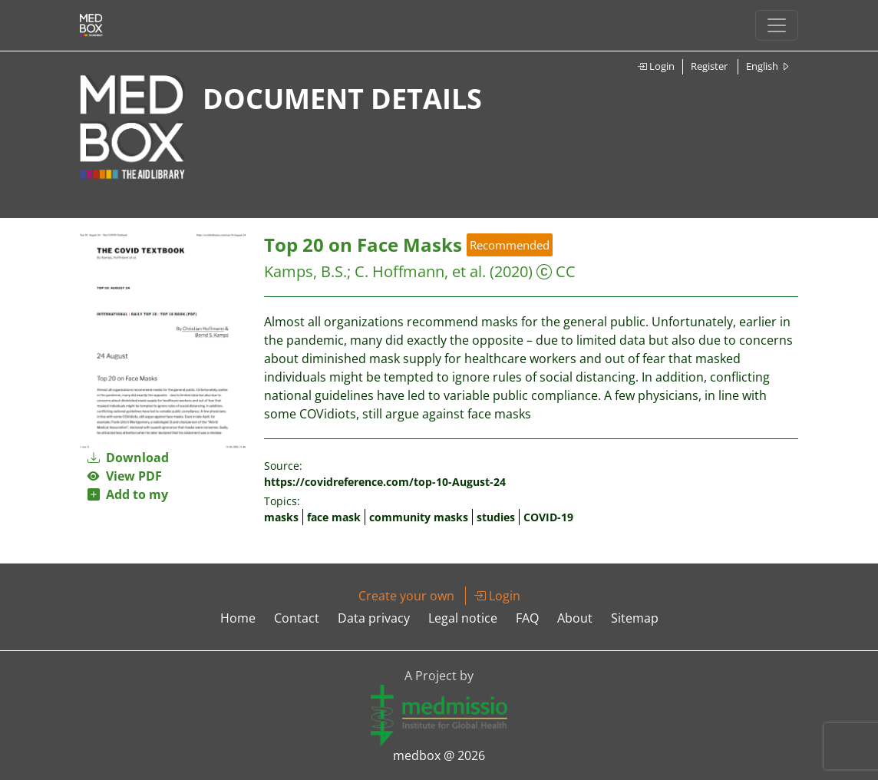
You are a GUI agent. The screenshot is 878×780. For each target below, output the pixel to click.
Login (656, 66)
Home (238, 618)
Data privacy (374, 618)
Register (709, 66)
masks (281, 517)
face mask (334, 517)
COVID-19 (548, 517)
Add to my (127, 494)
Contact (296, 618)
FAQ (527, 618)
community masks (418, 517)
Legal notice (462, 618)
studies (496, 517)
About (574, 618)
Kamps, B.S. (305, 271)
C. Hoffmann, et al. (420, 271)
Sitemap (634, 618)
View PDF (124, 476)
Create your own (406, 595)
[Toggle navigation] (776, 25)
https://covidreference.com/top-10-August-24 (385, 481)
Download (128, 457)
